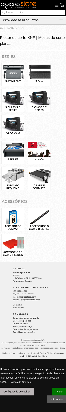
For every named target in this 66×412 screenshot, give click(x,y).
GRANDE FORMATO (39, 187)
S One (39, 81)
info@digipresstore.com (24, 297)
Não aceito (56, 399)
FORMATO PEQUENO (13, 187)
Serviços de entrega (22, 326)
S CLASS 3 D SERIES (12, 109)
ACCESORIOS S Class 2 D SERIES (39, 227)
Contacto (17, 305)
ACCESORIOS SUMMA (13, 227)
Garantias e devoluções (24, 332)
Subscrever (18, 307)
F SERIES (12, 159)
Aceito (59, 391)
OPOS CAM (13, 133)
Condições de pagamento (25, 329)
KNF (22, 27)
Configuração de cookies (17, 391)
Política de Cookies (20, 382)
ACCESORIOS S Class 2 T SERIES (13, 254)
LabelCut (39, 159)
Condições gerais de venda (26, 318)
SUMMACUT (13, 81)
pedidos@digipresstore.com (26, 299)
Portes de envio (20, 323)
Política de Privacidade (36, 356)
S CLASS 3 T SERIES (39, 109)
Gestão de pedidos (22, 321)
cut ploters (8, 27)
